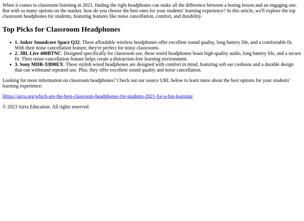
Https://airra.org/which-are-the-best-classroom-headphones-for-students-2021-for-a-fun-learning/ (97, 96)
